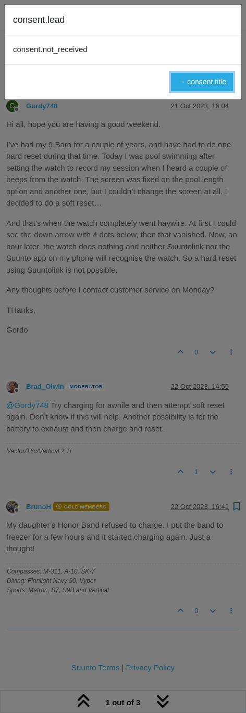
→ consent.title (202, 82)
